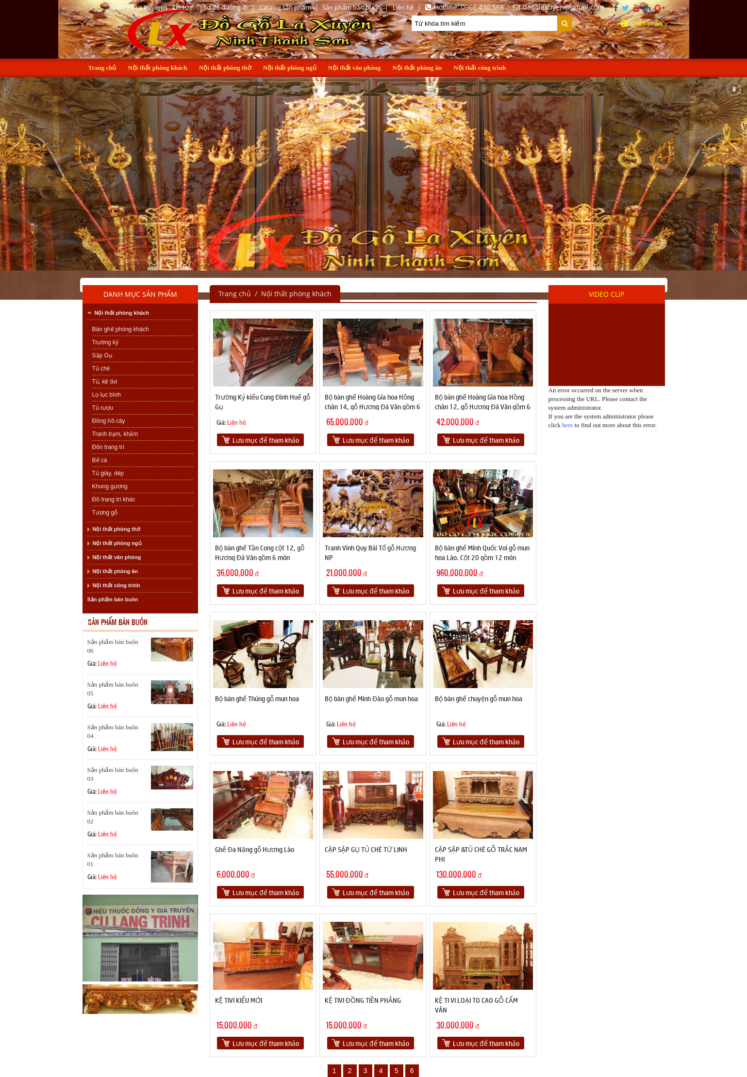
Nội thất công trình (479, 67)
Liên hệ (403, 7)
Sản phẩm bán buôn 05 (112, 689)
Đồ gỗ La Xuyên (139, 7)
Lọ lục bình (106, 394)
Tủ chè (101, 368)
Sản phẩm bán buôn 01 (112, 860)
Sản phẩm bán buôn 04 (112, 731)
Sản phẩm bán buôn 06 (112, 646)
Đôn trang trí (108, 447)
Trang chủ (102, 67)
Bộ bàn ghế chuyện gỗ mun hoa (478, 698)
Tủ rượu (102, 407)
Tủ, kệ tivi (104, 381)
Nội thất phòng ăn (417, 67)
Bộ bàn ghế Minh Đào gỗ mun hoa (371, 698)
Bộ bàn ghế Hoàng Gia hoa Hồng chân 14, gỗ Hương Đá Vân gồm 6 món (372, 406)
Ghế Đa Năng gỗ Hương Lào (254, 849)
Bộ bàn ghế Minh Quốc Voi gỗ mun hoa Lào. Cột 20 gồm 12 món (482, 552)
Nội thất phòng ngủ (289, 67)
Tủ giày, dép (108, 473)
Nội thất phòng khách (157, 67)
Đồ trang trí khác (113, 499)
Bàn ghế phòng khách (120, 329)
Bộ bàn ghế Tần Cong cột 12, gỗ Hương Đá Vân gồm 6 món (259, 552)
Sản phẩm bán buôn (351, 7)
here (567, 425)
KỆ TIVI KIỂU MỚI (238, 1000)
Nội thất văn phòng (354, 67)
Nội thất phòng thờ (225, 67)
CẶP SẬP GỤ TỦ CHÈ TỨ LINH (366, 849)
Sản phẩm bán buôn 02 (112, 817)
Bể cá (99, 460)
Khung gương (110, 486)
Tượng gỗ (105, 512)
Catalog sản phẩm (285, 7)
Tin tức (182, 7)
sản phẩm (641, 23)
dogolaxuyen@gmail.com (557, 7)
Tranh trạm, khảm (115, 434)
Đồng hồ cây (108, 421)
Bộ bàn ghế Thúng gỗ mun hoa (257, 698)
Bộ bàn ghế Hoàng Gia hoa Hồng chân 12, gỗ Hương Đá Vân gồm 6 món (483, 406)
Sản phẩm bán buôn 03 (112, 774)
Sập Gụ (102, 355)
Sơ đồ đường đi (225, 7)
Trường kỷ (105, 342)
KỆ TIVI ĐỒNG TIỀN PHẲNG (363, 1000)
